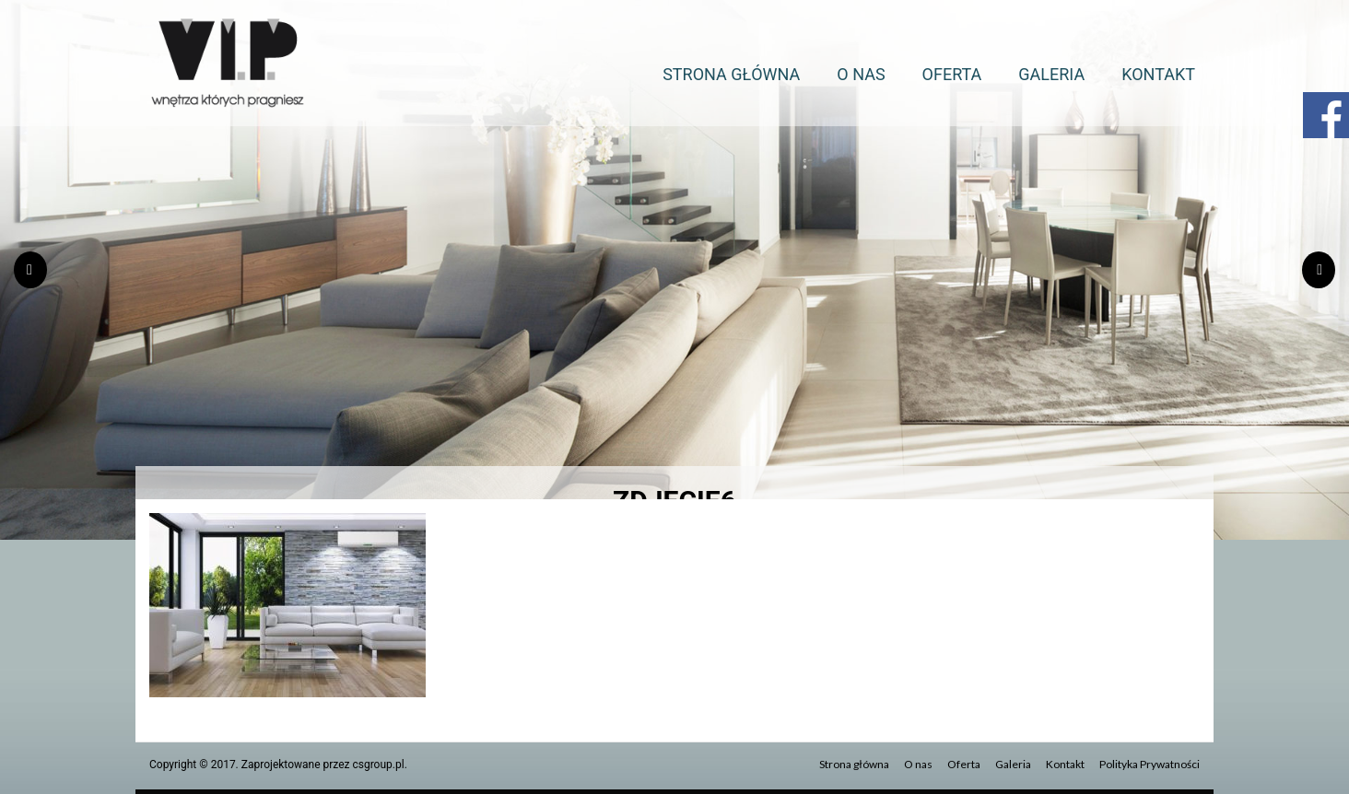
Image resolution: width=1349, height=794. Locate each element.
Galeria (1051, 74)
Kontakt (1158, 74)
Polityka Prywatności (1149, 764)
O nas (861, 74)
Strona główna (731, 74)
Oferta (952, 74)
